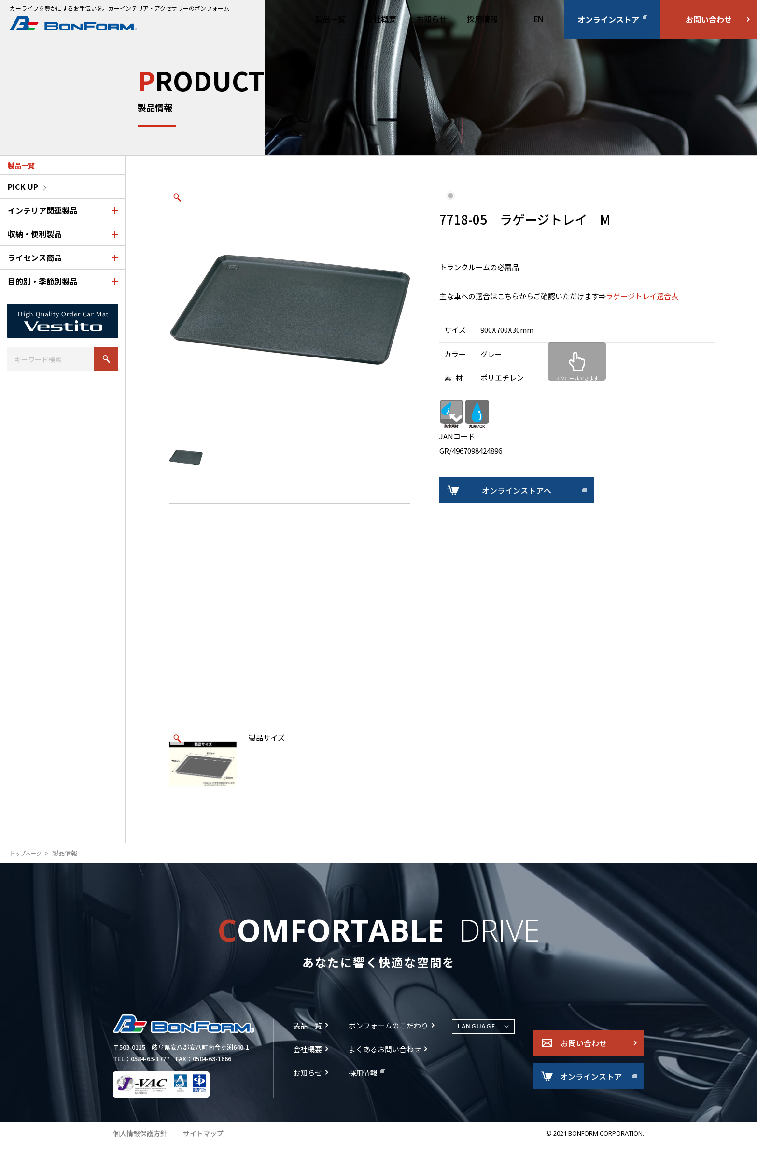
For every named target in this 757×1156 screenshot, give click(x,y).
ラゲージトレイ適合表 (642, 296)
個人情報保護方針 (138, 1143)
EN (539, 19)
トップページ (28, 853)
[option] (289, 310)
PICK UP (23, 186)
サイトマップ (198, 1143)
